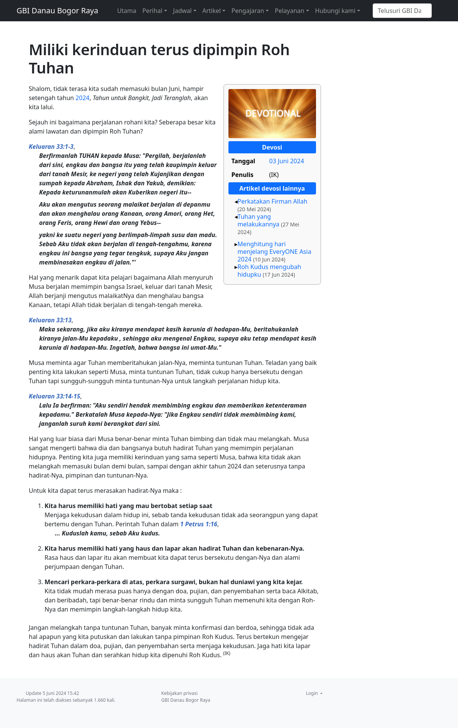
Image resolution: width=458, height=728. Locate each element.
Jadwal (182, 10)
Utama (126, 10)
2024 (82, 98)
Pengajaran (247, 10)
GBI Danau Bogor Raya (58, 10)
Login (312, 693)
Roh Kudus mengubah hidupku (269, 271)
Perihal (152, 10)
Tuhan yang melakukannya (258, 220)
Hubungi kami (335, 10)
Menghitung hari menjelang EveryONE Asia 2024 (274, 251)
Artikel (212, 10)
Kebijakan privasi (179, 693)
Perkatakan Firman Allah (273, 201)
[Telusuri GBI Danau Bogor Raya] (402, 10)
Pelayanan (290, 10)
